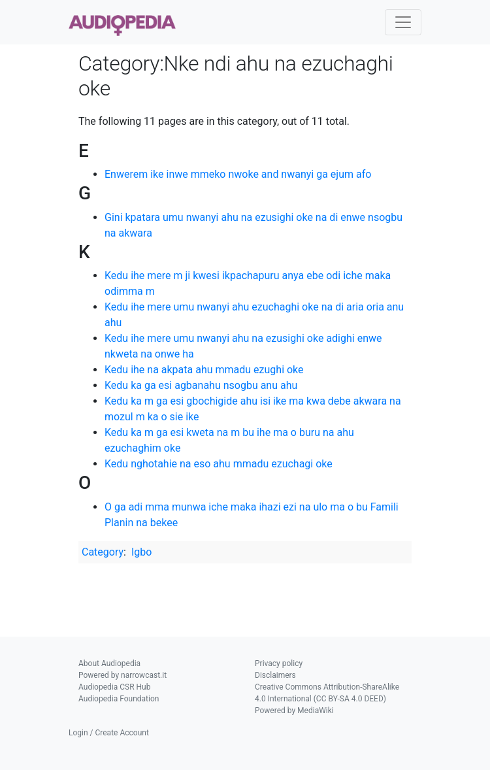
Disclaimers (275, 675)
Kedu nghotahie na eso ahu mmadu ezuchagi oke (219, 464)
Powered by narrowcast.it (122, 675)
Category (102, 552)
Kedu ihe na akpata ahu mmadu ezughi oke (204, 369)
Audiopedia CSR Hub (114, 687)
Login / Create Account (109, 732)
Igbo (141, 552)
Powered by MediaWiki (294, 710)
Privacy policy (278, 663)
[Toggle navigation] (403, 22)
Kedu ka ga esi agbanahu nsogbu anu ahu (201, 385)
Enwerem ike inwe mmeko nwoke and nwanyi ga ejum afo (238, 174)
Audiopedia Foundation (118, 698)
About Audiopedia (109, 663)
